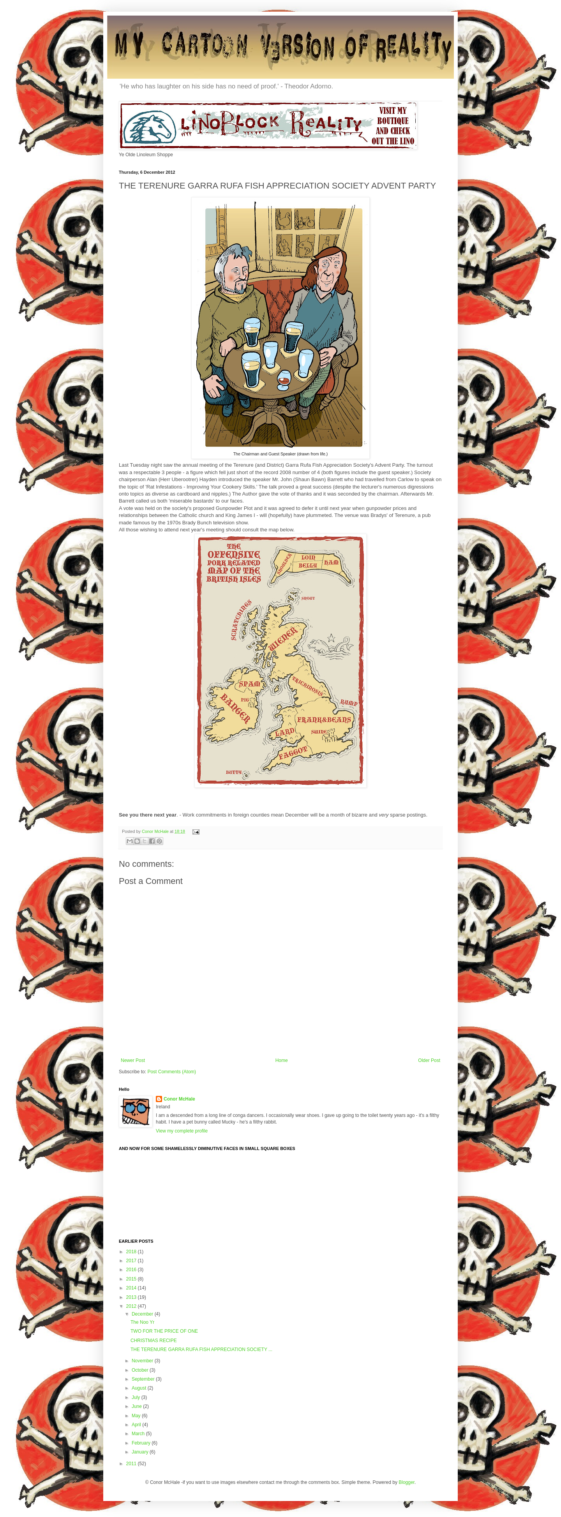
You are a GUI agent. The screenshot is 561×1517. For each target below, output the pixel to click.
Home (281, 1060)
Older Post (429, 1060)
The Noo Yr (142, 1322)
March (139, 1433)
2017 (132, 1260)
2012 (132, 1306)
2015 (132, 1279)
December (143, 1314)
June (137, 1406)
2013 (132, 1297)
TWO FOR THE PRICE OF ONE (164, 1331)
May (137, 1415)
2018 (132, 1251)
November (143, 1361)
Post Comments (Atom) (171, 1071)
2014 (132, 1288)
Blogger (407, 1482)
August (140, 1388)
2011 (132, 1463)
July (136, 1397)
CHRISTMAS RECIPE (154, 1340)
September (144, 1379)
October (141, 1370)
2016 (132, 1269)
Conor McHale (156, 831)
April (137, 1424)
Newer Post (133, 1060)
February (142, 1443)
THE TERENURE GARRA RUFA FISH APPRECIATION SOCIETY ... (201, 1349)
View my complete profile (182, 1131)
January (141, 1452)
